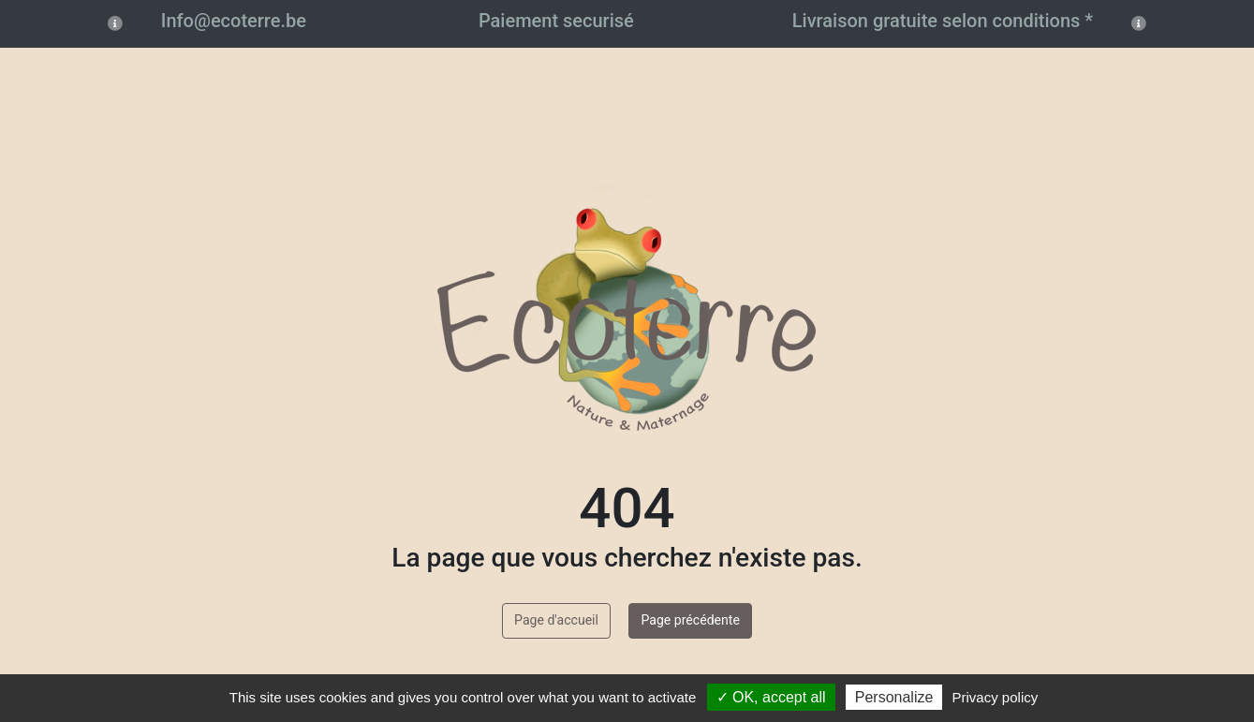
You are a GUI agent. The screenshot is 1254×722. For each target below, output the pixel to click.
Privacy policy (995, 697)
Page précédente (690, 619)
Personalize (894, 697)
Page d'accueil (556, 619)
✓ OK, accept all (771, 697)
